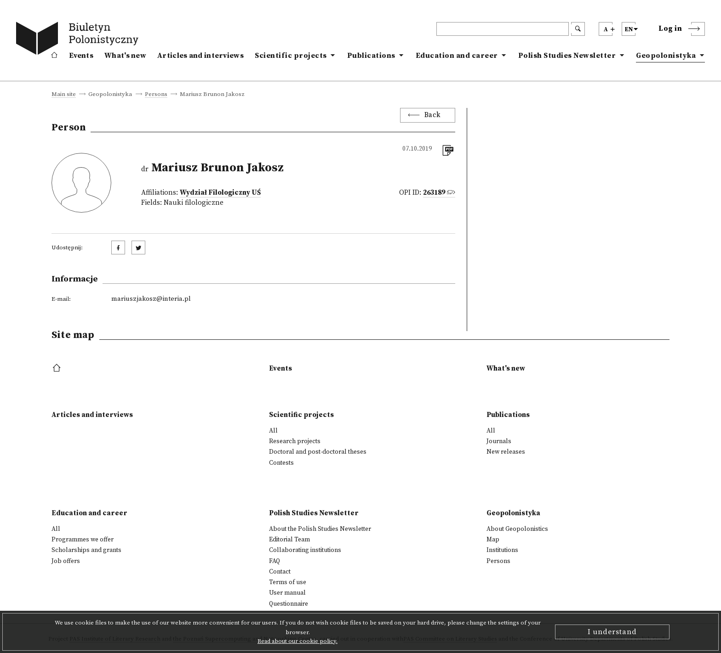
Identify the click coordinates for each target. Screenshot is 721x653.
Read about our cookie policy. (298, 641)
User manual (287, 593)
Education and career (457, 55)
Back (432, 115)
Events (81, 55)
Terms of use (287, 582)
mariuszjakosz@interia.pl (151, 299)
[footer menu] (58, 368)
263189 (434, 192)
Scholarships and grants (86, 550)
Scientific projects (291, 55)
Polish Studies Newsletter (567, 55)
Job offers (66, 561)
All (273, 431)
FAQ (274, 561)
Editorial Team (289, 539)
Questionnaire (288, 604)
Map (492, 539)
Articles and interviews (200, 55)
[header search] (502, 29)
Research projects (294, 441)
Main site (64, 94)
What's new (125, 55)
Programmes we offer (83, 539)
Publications (371, 55)
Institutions (502, 550)
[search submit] (578, 29)
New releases (505, 452)
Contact (280, 572)
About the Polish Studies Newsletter (320, 529)
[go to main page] (79, 40)
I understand (612, 631)
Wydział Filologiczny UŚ (220, 192)
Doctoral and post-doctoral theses (317, 452)
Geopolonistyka (666, 55)
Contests (281, 463)
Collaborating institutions (305, 550)
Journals (498, 441)
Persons (156, 94)
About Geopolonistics (517, 529)
